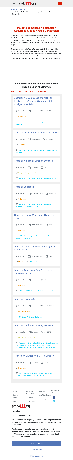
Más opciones (36, 456)
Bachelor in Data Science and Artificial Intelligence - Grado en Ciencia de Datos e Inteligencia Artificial (35, 101)
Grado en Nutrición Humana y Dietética (33, 161)
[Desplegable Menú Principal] (13, 3)
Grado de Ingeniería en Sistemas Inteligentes (36, 132)
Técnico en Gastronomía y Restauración (34, 356)
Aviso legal (43, 399)
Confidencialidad (45, 395)
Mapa (15, 391)
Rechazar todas (36, 450)
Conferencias (30, 401)
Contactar (42, 391)
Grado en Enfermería (24, 299)
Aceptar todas (36, 443)
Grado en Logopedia (24, 187)
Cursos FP (29, 397)
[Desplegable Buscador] (60, 3)
